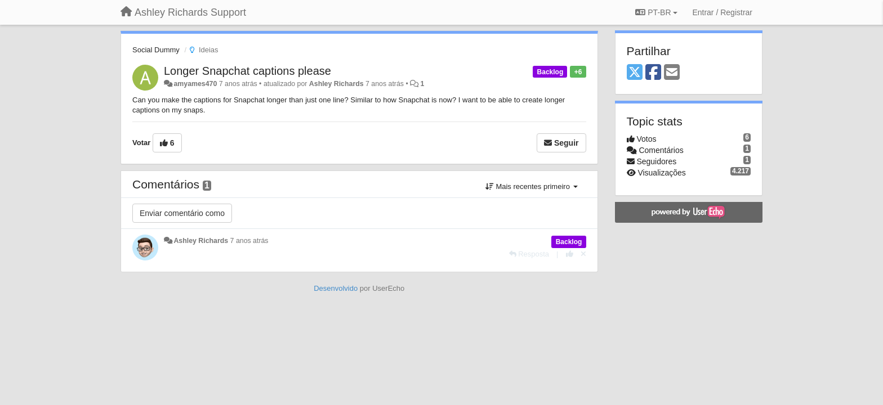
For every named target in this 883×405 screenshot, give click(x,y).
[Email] (672, 73)
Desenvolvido (336, 288)
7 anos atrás (249, 241)
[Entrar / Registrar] (722, 12)
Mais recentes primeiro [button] (531, 186)
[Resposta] (529, 254)
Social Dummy (156, 50)
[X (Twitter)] (635, 73)
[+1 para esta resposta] (569, 254)
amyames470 (195, 84)
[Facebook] (653, 73)
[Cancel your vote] (583, 254)
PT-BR (656, 12)
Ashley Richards (336, 84)
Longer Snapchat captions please (247, 71)
